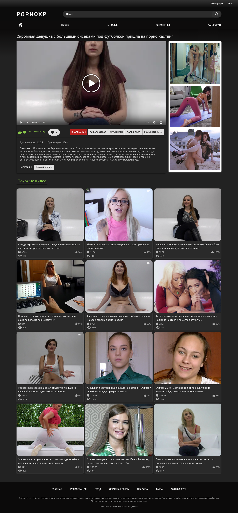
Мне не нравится (24, 132)
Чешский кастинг (44, 167)
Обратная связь (119, 489)
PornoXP (113, 506)
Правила (142, 489)
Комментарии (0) (153, 132)
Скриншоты (116, 132)
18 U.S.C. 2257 (178, 489)
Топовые (112, 25)
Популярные (162, 25)
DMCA (159, 489)
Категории (214, 25)
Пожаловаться (98, 132)
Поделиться (133, 132)
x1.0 (147, 122)
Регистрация (217, 3)
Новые (65, 25)
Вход (230, 3)
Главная (21, 25)
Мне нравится (20, 132)
